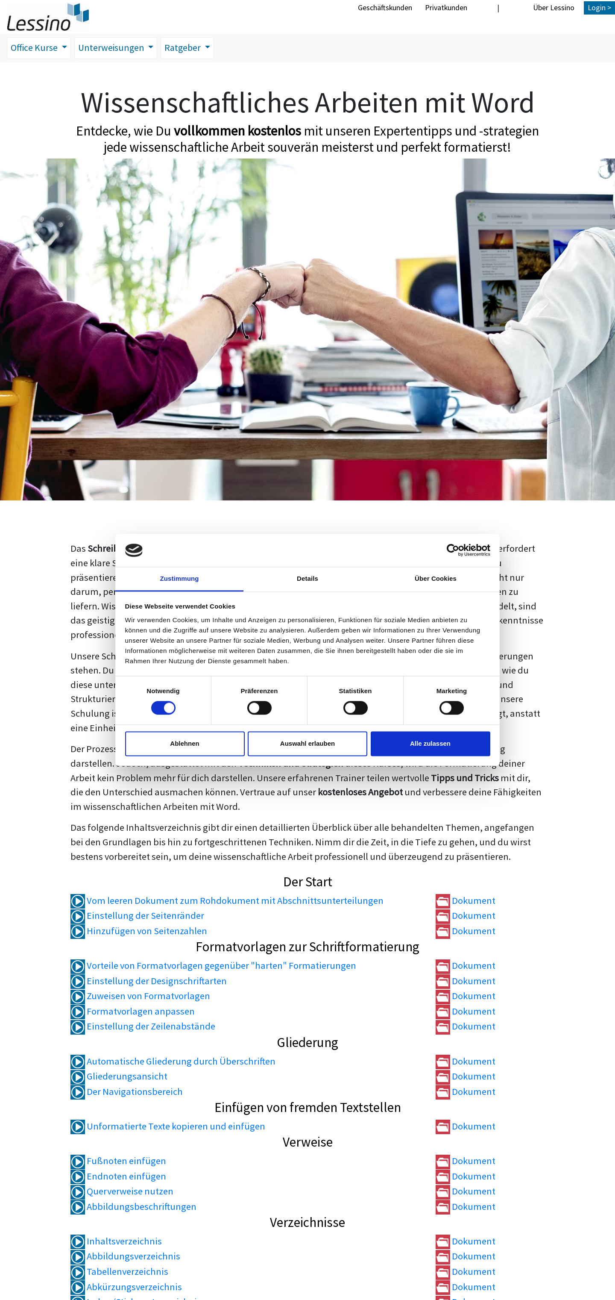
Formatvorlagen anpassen (132, 1012)
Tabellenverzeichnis (119, 1272)
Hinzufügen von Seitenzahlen (138, 931)
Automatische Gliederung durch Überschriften (172, 1061)
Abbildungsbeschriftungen (133, 1207)
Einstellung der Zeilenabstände (142, 1026)
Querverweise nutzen (121, 1191)
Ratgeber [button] (188, 48)
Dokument (465, 901)
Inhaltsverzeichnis (116, 1241)
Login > (599, 7)
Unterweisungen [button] (115, 48)
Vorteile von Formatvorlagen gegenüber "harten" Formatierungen (213, 966)
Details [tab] (307, 578)
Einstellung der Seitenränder (137, 916)
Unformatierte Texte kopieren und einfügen (167, 1126)
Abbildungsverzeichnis (125, 1256)
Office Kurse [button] (36, 48)
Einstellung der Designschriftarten (148, 981)
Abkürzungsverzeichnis (126, 1287)
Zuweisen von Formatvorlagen (140, 996)
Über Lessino (553, 7)
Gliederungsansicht (118, 1076)
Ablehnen (184, 743)
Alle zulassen (430, 743)
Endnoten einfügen (118, 1176)
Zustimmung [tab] (179, 578)
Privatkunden (446, 7)
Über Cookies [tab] (436, 578)
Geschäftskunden (385, 7)
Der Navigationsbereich (126, 1092)
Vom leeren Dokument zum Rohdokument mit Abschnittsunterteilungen (227, 901)
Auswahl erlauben (307, 743)
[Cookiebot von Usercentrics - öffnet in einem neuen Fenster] (453, 550)
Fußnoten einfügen (118, 1161)
